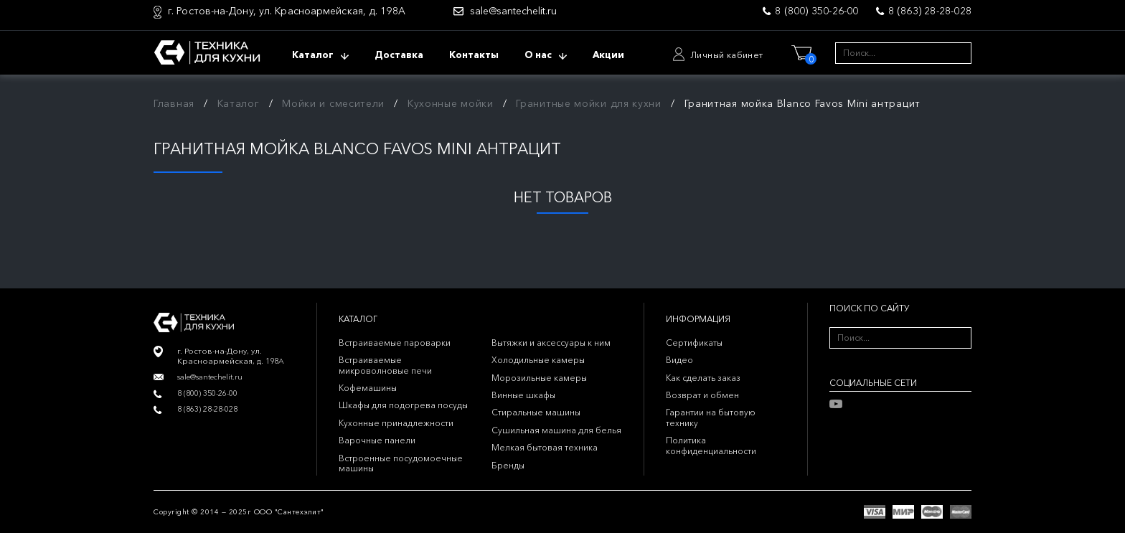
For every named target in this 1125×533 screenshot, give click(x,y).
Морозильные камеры (539, 377)
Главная (174, 103)
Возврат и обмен (702, 395)
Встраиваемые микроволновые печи (385, 364)
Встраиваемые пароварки (395, 342)
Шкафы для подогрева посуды (403, 405)
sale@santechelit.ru (513, 11)
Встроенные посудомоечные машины (401, 463)
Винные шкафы (523, 395)
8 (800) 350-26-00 (816, 10)
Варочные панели (377, 440)
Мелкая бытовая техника (544, 447)
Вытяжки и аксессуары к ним (551, 342)
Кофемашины (368, 387)
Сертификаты (694, 342)
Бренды (507, 465)
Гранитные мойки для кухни (589, 103)
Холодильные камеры (538, 359)
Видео (679, 359)
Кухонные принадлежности (396, 423)
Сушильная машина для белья (556, 430)
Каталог (238, 103)
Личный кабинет (726, 54)
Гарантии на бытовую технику (711, 417)
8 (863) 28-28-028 (929, 10)
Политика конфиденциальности (711, 445)
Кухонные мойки (451, 103)
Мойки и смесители (333, 103)
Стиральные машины (535, 412)
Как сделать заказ (703, 377)
